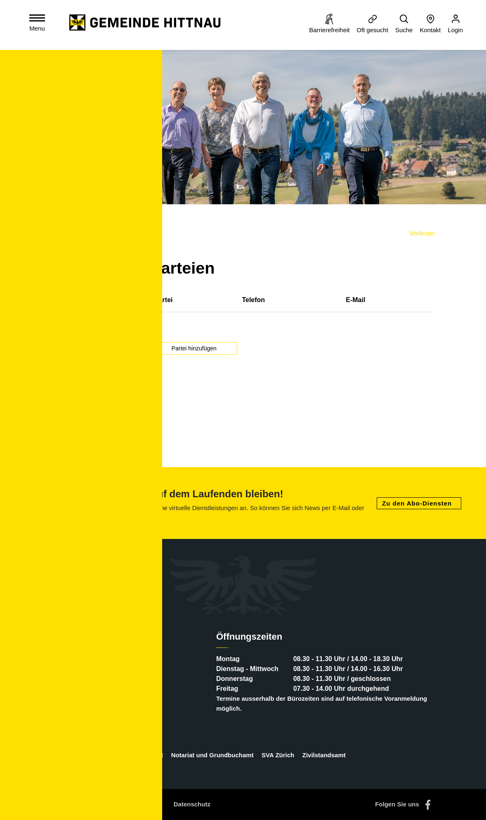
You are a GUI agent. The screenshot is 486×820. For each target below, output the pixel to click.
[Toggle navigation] (39, 24)
